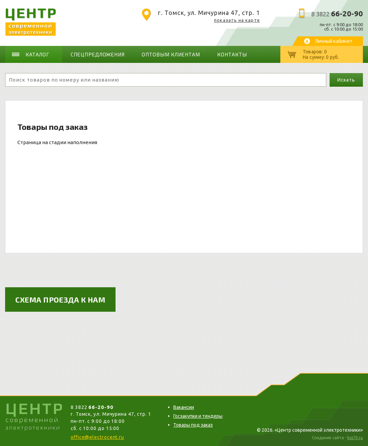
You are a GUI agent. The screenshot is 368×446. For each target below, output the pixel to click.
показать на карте (237, 20)
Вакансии (183, 407)
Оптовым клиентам (171, 54)
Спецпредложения (98, 54)
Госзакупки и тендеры (198, 416)
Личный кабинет (333, 41)
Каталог (37, 54)
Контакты (232, 54)
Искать (346, 80)
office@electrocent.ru (97, 437)
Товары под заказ (193, 425)
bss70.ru (355, 437)
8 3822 (337, 14)
